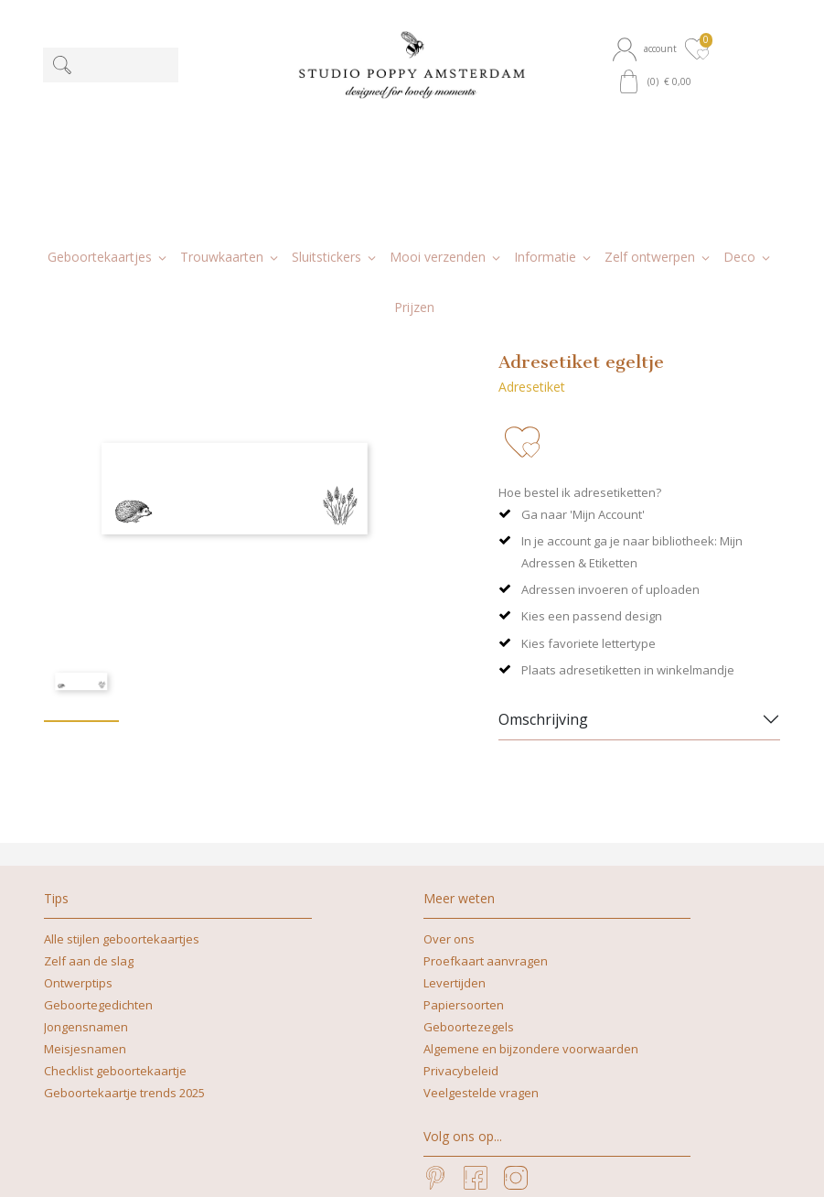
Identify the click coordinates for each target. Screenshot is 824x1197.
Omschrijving (543, 566)
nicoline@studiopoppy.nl (369, 1163)
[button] (647, 49)
